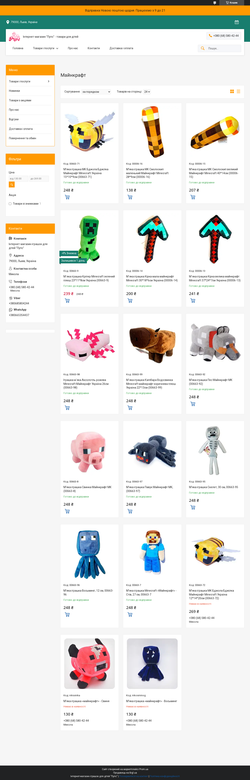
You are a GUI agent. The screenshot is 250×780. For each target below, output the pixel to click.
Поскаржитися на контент (133, 776)
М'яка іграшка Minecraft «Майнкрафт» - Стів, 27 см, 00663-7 (151, 592)
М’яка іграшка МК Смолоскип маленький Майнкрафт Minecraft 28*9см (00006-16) (147, 173)
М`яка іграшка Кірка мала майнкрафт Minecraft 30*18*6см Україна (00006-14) (152, 278)
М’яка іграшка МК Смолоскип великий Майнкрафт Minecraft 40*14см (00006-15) (213, 173)
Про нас (73, 48)
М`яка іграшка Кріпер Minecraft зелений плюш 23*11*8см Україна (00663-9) (89, 278)
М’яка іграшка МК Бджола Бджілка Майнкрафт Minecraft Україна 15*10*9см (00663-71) (85, 173)
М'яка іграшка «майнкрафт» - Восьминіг (151, 701)
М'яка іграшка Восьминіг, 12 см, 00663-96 (88, 592)
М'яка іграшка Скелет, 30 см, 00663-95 (213, 487)
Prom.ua (143, 769)
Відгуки (14, 119)
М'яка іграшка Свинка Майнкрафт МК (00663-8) (87, 489)
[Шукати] (202, 48)
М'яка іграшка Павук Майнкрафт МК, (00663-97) (149, 489)
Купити (67, 196)
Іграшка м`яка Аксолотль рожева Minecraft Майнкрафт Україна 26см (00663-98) (86, 383)
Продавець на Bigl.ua (125, 772)
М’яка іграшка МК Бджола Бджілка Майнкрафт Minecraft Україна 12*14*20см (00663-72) (211, 594)
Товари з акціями (20, 100)
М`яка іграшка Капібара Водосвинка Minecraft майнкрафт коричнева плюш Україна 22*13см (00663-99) (151, 383)
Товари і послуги (43, 48)
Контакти (94, 48)
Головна (18, 48)
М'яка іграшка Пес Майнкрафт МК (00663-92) (210, 381)
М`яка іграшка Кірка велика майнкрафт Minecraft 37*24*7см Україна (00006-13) (215, 278)
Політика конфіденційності (165, 776)
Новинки (14, 90)
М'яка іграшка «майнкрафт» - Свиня (86, 701)
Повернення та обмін (22, 138)
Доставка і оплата (121, 48)
